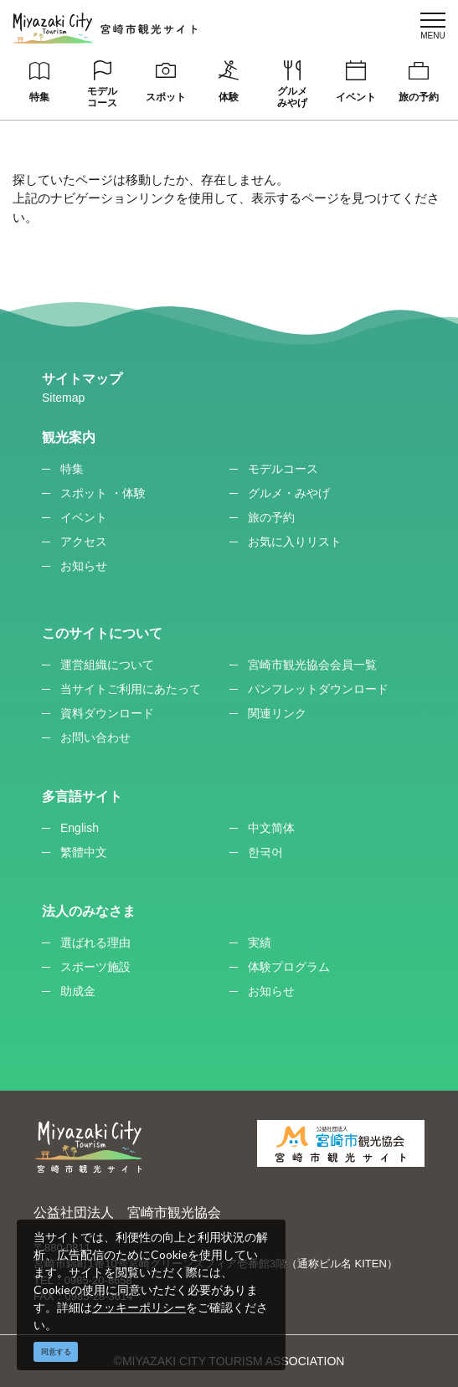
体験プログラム (289, 966)
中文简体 (271, 828)
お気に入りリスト (295, 541)
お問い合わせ (95, 737)
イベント (356, 97)
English (79, 828)
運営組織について (107, 664)
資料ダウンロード (107, 713)
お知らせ (83, 566)
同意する (56, 1352)
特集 (39, 97)
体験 (229, 97)
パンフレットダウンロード (318, 689)
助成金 (77, 991)
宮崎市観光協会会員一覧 (312, 664)
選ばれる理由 (95, 942)
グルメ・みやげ (289, 493)
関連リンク (277, 713)
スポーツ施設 (95, 966)
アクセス (83, 541)
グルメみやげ (292, 97)
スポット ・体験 (103, 493)
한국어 (265, 852)
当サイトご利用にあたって (130, 689)
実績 (259, 942)
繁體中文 (83, 852)
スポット (166, 97)
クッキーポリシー (139, 1307)
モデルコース (102, 97)
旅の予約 (419, 97)
